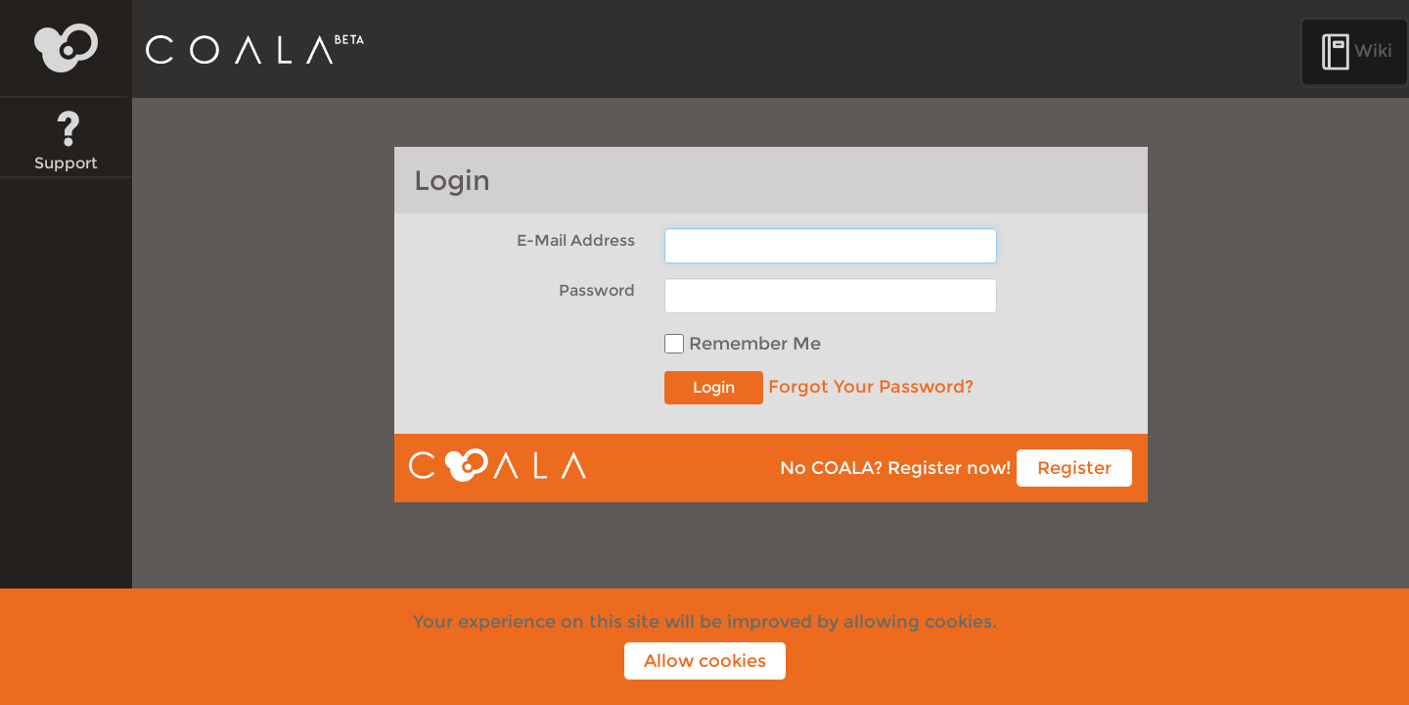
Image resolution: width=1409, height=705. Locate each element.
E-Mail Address (576, 240)
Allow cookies (705, 661)
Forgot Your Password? (871, 387)
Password (597, 290)
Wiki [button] (1354, 51)
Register (1074, 468)
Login (714, 387)
